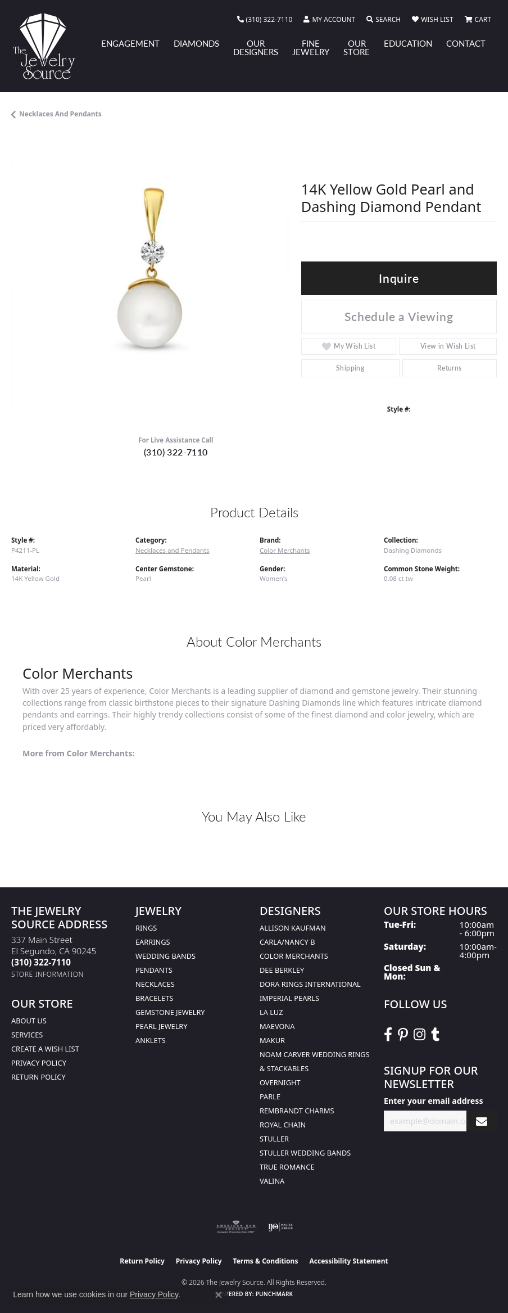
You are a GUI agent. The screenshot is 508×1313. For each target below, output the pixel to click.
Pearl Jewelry (161, 1026)
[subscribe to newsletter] (481, 1121)
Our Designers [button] (255, 47)
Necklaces (155, 984)
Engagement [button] (130, 43)
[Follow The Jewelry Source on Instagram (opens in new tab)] (419, 1034)
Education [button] (408, 43)
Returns (449, 368)
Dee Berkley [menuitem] (282, 970)
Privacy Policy (38, 1063)
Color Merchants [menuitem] (294, 956)
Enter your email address (433, 1100)
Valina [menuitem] (272, 1181)
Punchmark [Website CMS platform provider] (274, 1294)
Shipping (350, 368)
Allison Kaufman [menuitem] (293, 928)
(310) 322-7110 (176, 451)
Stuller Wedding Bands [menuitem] (305, 1153)
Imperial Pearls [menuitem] (289, 998)
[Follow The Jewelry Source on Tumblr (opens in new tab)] (435, 1034)
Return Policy (38, 1077)
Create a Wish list (45, 1049)
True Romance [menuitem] (287, 1167)
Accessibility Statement (348, 1261)
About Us (29, 1021)
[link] (265, 19)
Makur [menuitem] (272, 1040)
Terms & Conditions (265, 1261)
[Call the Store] (41, 962)
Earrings (152, 942)
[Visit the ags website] (236, 1227)
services (27, 1035)
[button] (329, 19)
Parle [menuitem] (270, 1096)
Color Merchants (285, 550)
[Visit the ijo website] (280, 1227)
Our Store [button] (356, 47)
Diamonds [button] (196, 43)
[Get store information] (47, 974)
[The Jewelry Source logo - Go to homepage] (49, 46)
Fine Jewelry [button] (310, 47)
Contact (466, 43)
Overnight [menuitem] (280, 1082)
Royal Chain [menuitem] (283, 1125)
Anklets (150, 1040)
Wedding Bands (165, 956)
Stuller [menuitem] (274, 1139)
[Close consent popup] (218, 1295)
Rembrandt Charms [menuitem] (297, 1111)
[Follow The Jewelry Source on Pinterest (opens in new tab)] (403, 1034)
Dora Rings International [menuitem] (310, 984)
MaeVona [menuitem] (277, 1026)
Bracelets (154, 998)
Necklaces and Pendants (60, 114)
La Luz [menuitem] (271, 1012)
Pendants (154, 970)
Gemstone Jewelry (170, 1012)
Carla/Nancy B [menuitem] (287, 942)
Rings (146, 928)
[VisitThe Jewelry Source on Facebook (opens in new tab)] (388, 1034)
